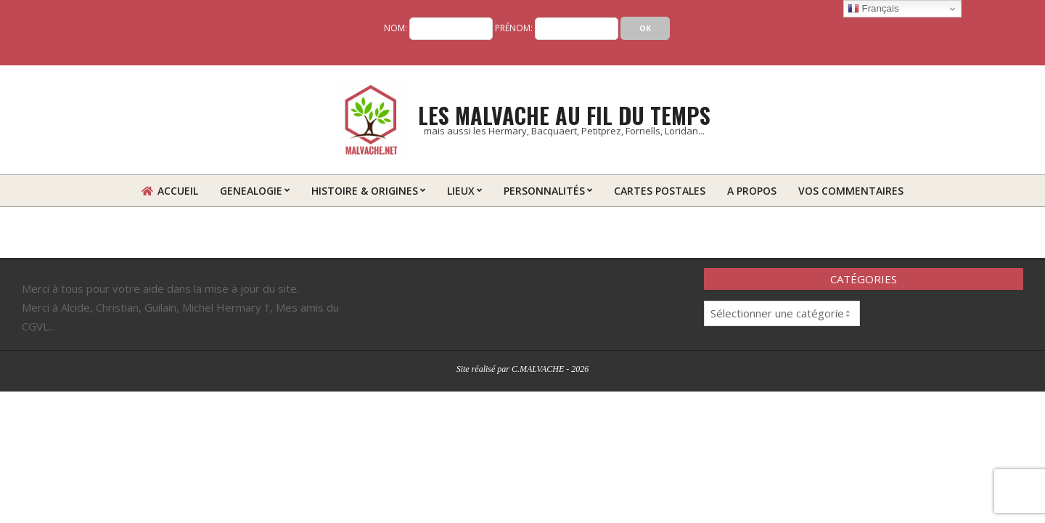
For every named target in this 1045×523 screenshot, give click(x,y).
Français (873, 9)
